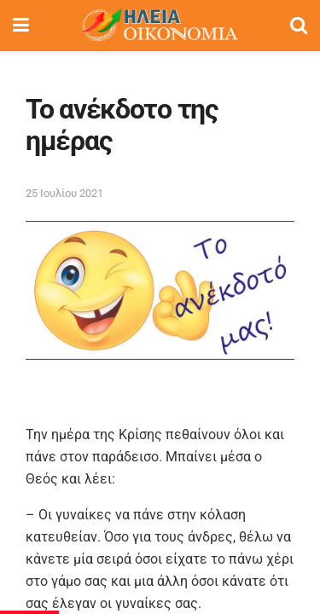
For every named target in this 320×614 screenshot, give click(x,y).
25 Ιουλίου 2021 (64, 193)
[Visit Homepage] (159, 26)
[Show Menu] (21, 25)
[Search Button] (298, 25)
